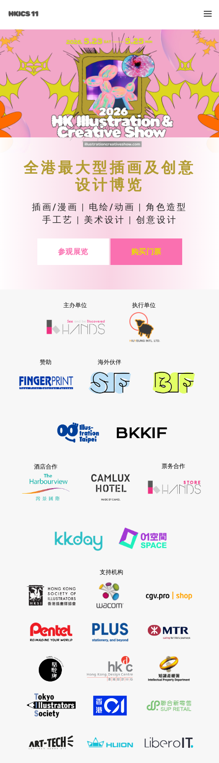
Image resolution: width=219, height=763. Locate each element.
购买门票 (146, 251)
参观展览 (73, 251)
